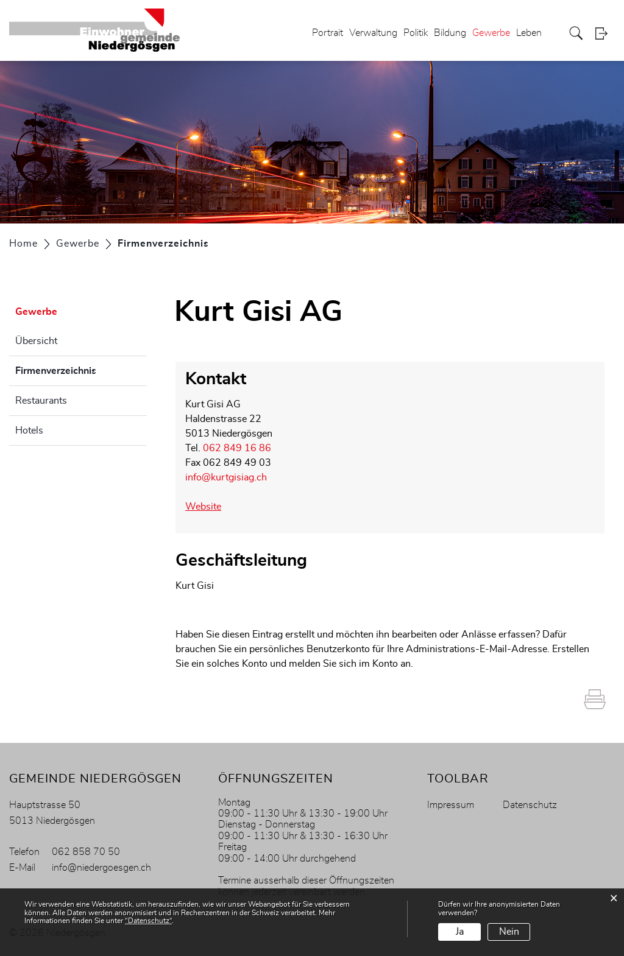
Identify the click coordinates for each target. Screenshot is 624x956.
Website (203, 506)
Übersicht (36, 341)
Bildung (450, 33)
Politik (415, 33)
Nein (509, 932)
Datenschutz (530, 805)
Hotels (29, 430)
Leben (529, 33)
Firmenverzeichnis (81, 369)
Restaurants (41, 401)
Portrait (327, 33)
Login (605, 33)
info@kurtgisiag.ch (226, 477)
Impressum (450, 805)
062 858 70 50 (86, 852)
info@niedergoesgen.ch (101, 868)
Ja (460, 932)
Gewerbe (491, 33)
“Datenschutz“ (148, 920)
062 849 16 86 (237, 448)
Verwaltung (373, 33)
